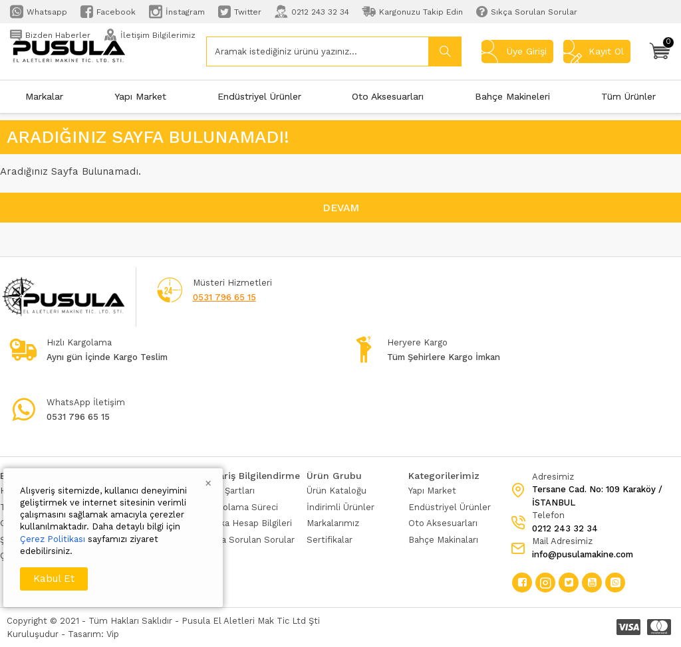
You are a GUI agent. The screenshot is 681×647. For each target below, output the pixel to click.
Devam (340, 207)
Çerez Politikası (52, 539)
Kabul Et (53, 579)
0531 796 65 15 (224, 297)
